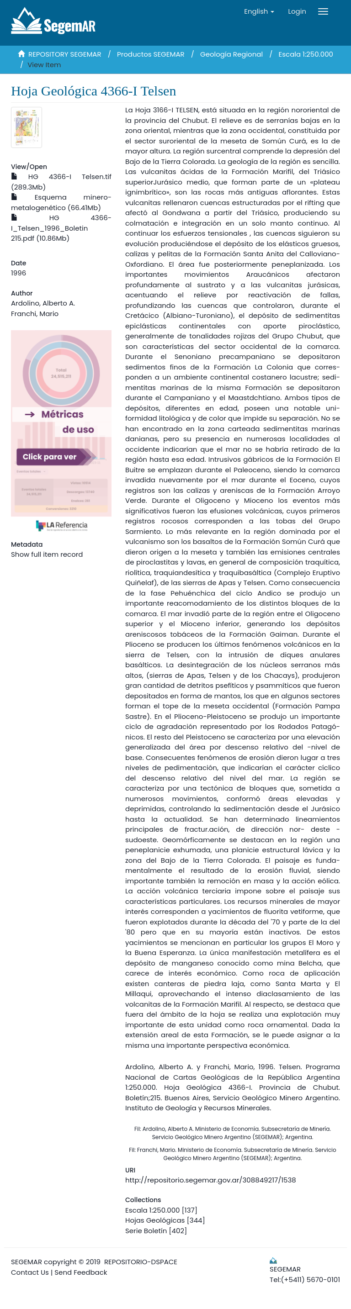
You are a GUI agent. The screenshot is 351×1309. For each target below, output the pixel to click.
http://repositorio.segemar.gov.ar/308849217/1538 (210, 1180)
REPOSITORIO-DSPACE (140, 1262)
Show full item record (47, 554)
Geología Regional (231, 54)
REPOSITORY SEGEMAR (64, 54)
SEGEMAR (26, 1262)
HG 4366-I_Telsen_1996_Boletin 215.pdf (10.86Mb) (61, 228)
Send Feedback (80, 1272)
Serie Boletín (146, 1230)
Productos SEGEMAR (151, 54)
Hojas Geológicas (155, 1220)
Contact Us (30, 1272)
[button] (259, 11)
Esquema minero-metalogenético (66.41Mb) (61, 202)
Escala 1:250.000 (306, 54)
